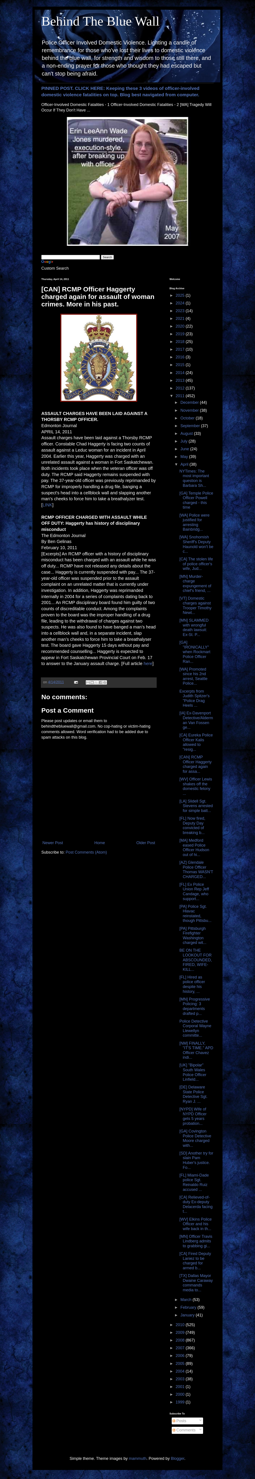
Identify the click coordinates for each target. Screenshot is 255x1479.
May (184, 456)
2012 (181, 388)
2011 (181, 396)
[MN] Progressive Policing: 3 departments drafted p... (194, 1006)
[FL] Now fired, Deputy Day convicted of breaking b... (192, 825)
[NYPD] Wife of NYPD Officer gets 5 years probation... (193, 1116)
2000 (181, 1394)
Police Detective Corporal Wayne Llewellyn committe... (195, 1028)
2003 (181, 1379)
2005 (181, 1363)
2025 (181, 295)
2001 (181, 1386)
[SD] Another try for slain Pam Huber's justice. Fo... (196, 1160)
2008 (181, 1340)
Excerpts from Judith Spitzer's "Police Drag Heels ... (194, 698)
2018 (181, 341)
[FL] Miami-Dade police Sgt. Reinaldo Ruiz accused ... (194, 1182)
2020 (181, 326)
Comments (184, 1430)
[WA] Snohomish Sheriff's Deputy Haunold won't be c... (196, 544)
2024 (181, 303)
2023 (181, 311)
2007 (181, 1348)
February (188, 1307)
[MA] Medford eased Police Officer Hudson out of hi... (194, 847)
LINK (47, 504)
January (188, 1315)
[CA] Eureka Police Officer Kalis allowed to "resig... (196, 742)
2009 (181, 1332)
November (190, 410)
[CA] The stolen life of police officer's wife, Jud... (196, 564)
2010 (181, 1325)
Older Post (145, 843)
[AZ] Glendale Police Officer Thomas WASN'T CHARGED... (196, 869)
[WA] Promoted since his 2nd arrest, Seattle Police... (193, 676)
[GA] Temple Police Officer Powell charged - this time (196, 500)
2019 (181, 334)
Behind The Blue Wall (100, 21)
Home (99, 843)
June (185, 449)
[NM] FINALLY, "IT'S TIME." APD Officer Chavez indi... (196, 1050)
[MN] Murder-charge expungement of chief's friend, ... (195, 583)
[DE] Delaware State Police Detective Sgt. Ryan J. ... (193, 1094)
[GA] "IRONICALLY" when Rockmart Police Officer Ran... (194, 652)
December (190, 402)
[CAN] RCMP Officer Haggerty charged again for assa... (195, 764)
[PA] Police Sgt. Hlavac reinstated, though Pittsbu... (195, 913)
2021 (181, 318)
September (190, 426)
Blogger (177, 1458)
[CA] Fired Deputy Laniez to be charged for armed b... (195, 1260)
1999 (181, 1402)
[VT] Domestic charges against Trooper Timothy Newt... (195, 605)
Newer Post (52, 843)
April (184, 464)
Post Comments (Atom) (86, 852)
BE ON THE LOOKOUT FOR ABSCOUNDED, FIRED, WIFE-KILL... (195, 959)
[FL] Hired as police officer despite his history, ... (192, 984)
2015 (181, 365)
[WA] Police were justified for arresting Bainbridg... (194, 522)
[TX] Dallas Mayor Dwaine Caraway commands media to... (196, 1282)
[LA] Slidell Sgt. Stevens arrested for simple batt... (196, 806)
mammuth (138, 1458)
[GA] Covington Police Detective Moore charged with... (195, 1138)
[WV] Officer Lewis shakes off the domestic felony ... (195, 786)
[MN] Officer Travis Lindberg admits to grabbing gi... (195, 1241)
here (148, 663)
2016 (181, 357)
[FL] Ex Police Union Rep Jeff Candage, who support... (194, 891)
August (187, 433)
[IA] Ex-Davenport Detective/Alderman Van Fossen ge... (196, 720)
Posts (179, 1421)
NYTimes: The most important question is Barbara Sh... (194, 478)
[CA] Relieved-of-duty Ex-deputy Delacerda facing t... (196, 1204)
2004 (181, 1371)
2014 (181, 373)
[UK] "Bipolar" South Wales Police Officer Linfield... (192, 1072)
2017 (181, 349)
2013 (181, 380)
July (184, 441)
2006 (181, 1355)
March (186, 1299)
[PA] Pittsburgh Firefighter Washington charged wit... (192, 935)
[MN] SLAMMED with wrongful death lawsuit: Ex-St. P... (194, 627)
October (188, 418)
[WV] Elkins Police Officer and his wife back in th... (195, 1224)
